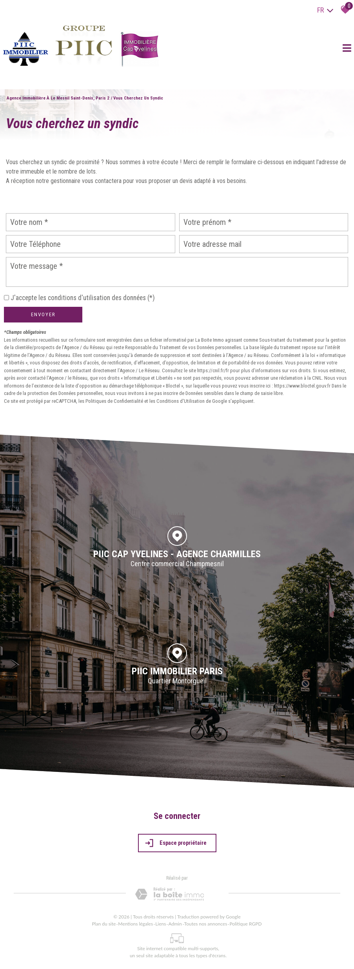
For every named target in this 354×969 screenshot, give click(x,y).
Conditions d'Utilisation (180, 401)
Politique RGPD (245, 924)
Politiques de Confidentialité (114, 401)
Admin (175, 924)
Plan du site (104, 924)
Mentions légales (135, 924)
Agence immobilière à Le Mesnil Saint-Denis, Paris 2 (58, 98)
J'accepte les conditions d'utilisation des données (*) (83, 298)
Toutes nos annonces (205, 924)
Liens (160, 924)
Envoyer (43, 314)
